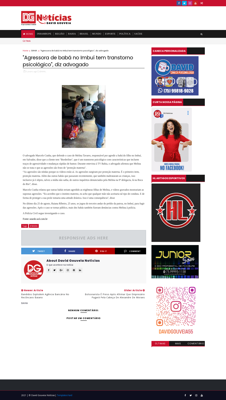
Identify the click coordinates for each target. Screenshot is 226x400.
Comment (132, 251)
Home (29, 34)
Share (69, 251)
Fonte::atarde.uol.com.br (35, 219)
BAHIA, (43, 71)
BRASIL (84, 34)
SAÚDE (138, 34)
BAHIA (72, 34)
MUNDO (96, 34)
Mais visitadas (178, 344)
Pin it (101, 251)
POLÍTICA (125, 34)
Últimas (160, 343)
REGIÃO (59, 34)
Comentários (196, 344)
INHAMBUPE (44, 34)
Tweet (38, 251)
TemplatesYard (64, 395)
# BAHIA (34, 225)
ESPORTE (110, 34)
